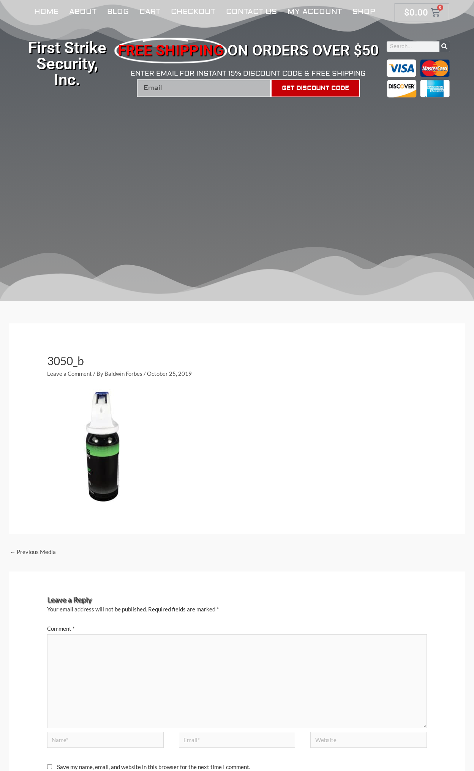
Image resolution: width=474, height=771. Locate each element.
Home (46, 11)
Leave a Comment (69, 373)
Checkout (193, 11)
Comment (61, 628)
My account (315, 11)
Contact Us (251, 11)
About (82, 11)
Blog (118, 11)
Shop (363, 11)
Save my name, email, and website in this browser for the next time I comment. (153, 766)
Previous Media (33, 551)
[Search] (444, 46)
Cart (149, 11)
